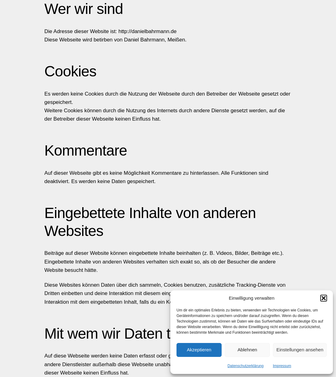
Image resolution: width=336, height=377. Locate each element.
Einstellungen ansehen (299, 349)
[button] (324, 298)
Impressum (282, 366)
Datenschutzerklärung (246, 366)
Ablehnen (247, 349)
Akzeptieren (199, 349)
